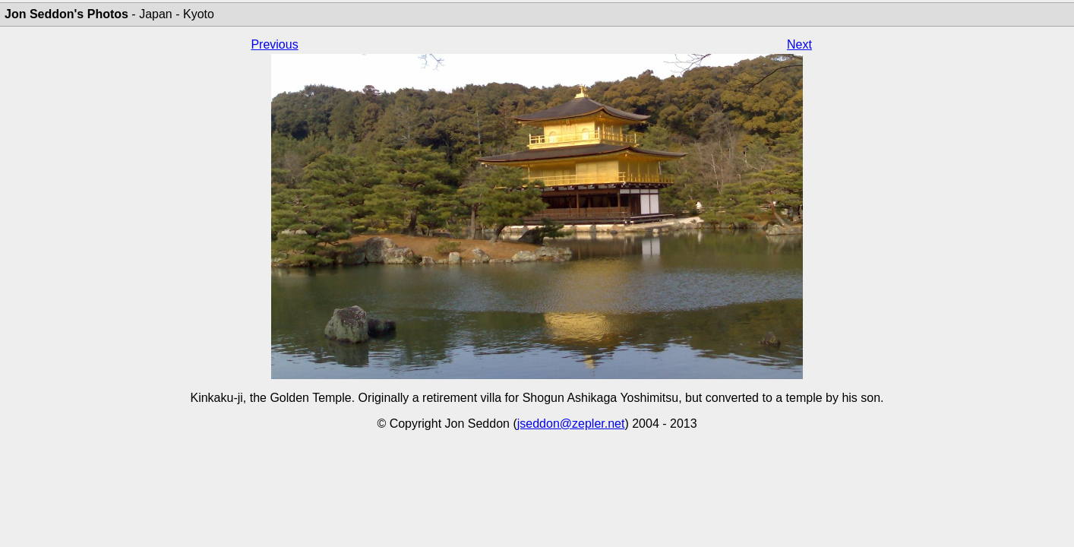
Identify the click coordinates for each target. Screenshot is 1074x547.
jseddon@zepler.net (571, 423)
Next (799, 44)
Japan (155, 14)
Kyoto (198, 14)
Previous (274, 44)
